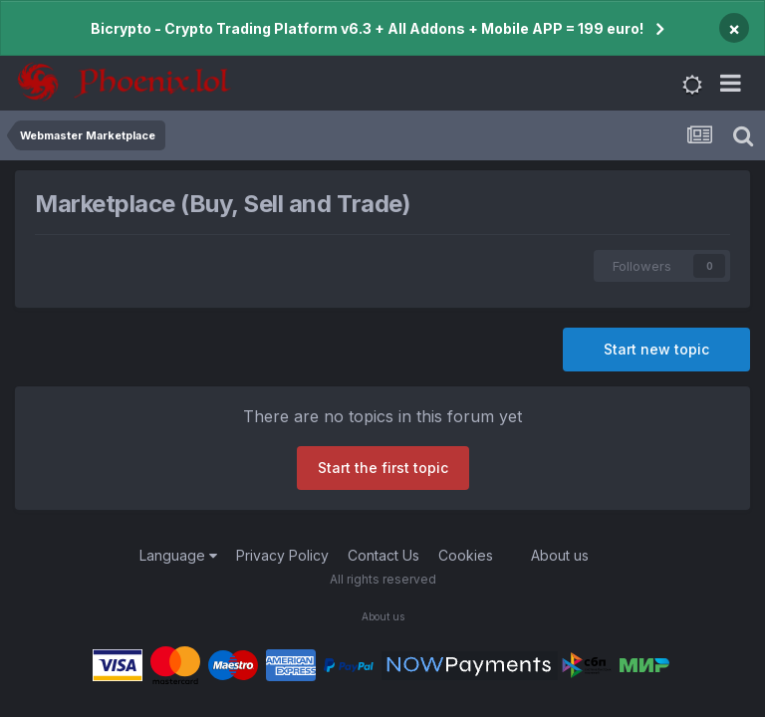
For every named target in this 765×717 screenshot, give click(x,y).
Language (178, 555)
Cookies (465, 555)
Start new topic (656, 349)
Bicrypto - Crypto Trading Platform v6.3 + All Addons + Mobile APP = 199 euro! (367, 28)
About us (560, 555)
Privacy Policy (282, 555)
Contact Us (383, 555)
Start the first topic (383, 467)
